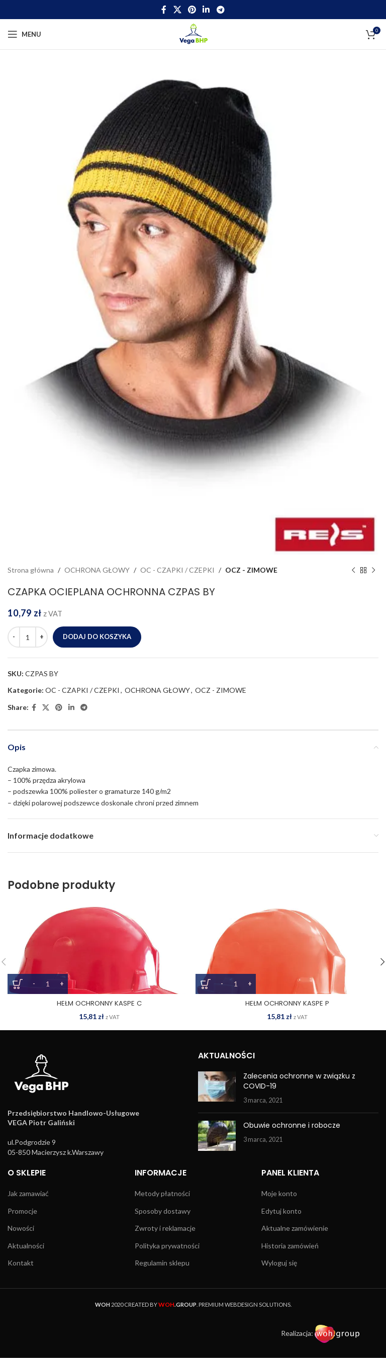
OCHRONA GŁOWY (97, 570)
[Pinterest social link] (191, 9)
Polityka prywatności (167, 1245)
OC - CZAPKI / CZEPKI (177, 570)
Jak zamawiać (28, 1193)
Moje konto (279, 1193)
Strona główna (31, 570)
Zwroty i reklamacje (165, 1228)
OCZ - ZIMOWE (251, 570)
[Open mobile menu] (24, 34)
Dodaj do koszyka (97, 636)
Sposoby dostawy (162, 1211)
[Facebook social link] (164, 9)
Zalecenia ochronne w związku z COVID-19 (299, 1081)
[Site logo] (193, 33)
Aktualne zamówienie (294, 1228)
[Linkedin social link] (206, 9)
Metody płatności (162, 1193)
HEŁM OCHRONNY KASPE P (287, 1003)
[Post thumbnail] (217, 1088)
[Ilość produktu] (27, 637)
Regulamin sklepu (162, 1262)
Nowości (21, 1228)
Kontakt (21, 1262)
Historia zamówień (290, 1245)
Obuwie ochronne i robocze (291, 1125)
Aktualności (26, 1245)
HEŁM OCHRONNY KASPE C (99, 1003)
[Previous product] (353, 570)
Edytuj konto (281, 1211)
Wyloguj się (279, 1262)
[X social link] (177, 9)
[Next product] (373, 570)
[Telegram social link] (220, 9)
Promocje (22, 1211)
